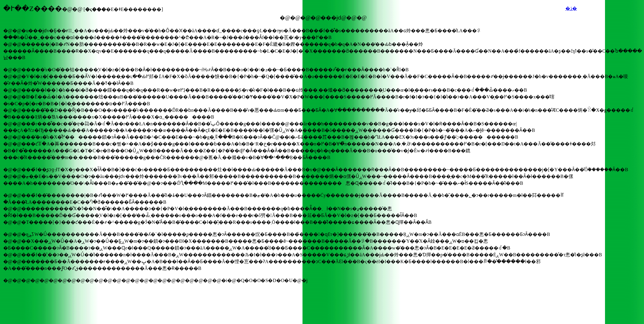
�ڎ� (571, 8)
